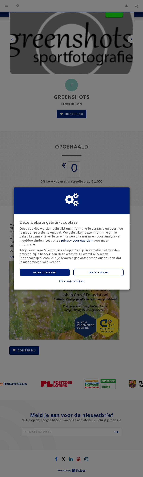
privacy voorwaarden (77, 241)
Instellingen (98, 272)
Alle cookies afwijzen (71, 281)
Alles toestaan (44, 272)
